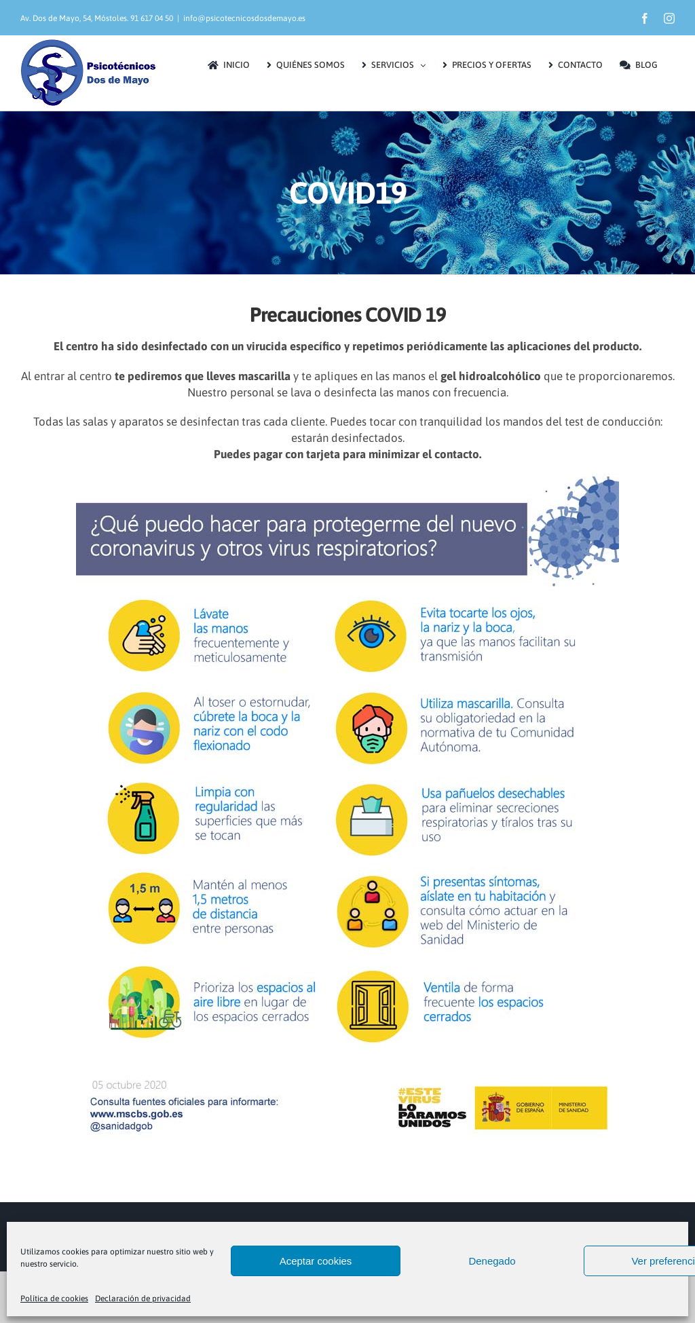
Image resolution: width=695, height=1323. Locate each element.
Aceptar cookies (316, 1261)
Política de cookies (54, 1298)
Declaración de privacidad (143, 1298)
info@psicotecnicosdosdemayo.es (244, 18)
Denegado (491, 1261)
